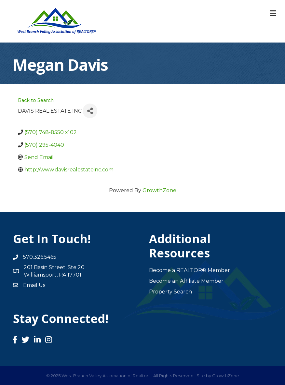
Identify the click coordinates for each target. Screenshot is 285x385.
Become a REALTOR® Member (189, 270)
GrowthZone (159, 190)
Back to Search (36, 100)
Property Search (170, 292)
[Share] (90, 111)
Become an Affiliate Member (186, 281)
